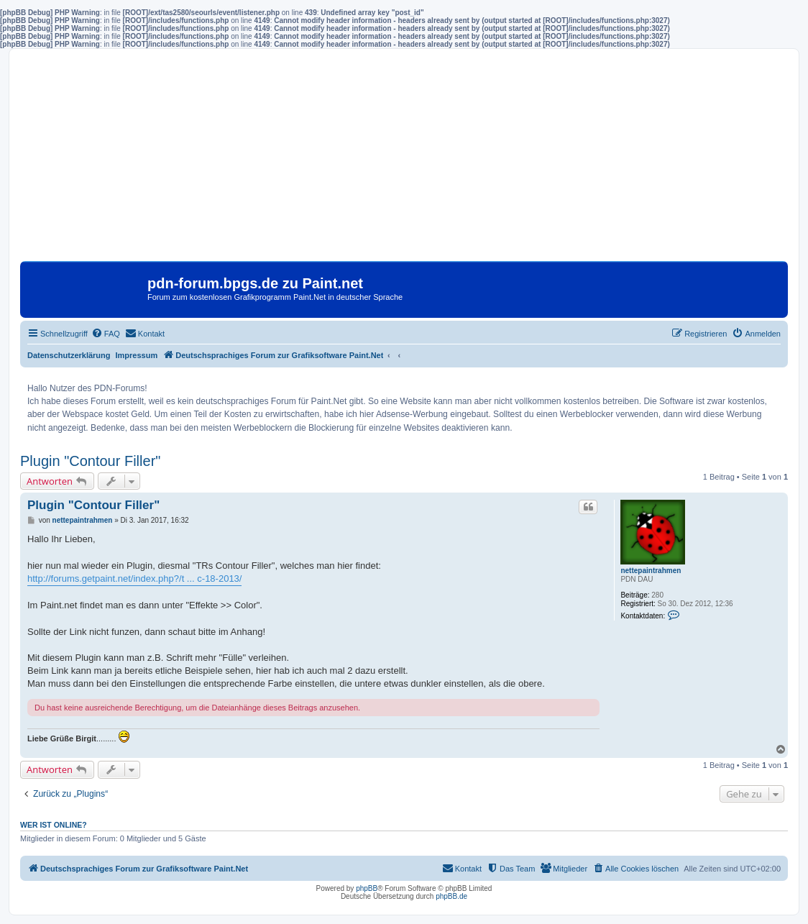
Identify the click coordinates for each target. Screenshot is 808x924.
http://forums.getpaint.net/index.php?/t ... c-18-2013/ (134, 578)
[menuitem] (105, 333)
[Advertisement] (404, 160)
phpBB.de (451, 896)
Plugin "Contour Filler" (90, 461)
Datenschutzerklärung (69, 355)
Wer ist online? (53, 824)
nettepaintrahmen (650, 571)
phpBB (366, 888)
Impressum (137, 355)
